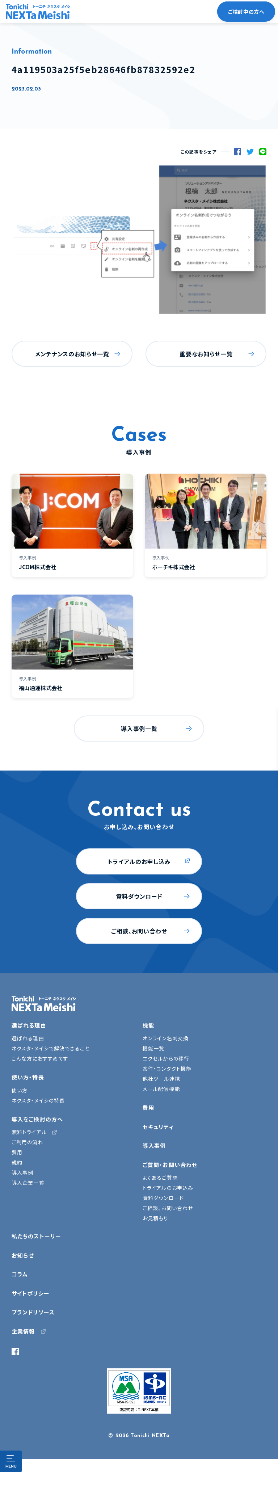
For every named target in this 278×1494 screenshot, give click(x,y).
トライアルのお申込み (168, 1187)
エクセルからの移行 (166, 1058)
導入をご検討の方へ (37, 1119)
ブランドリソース (33, 1312)
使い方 (20, 1090)
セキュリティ (158, 1126)
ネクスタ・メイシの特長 (38, 1100)
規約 (17, 1162)
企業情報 (23, 1331)
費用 (17, 1152)
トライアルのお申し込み (139, 861)
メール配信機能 (161, 1088)
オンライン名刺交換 (166, 1038)
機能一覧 (153, 1048)
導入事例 (22, 1172)
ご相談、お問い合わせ (139, 931)
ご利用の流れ (27, 1142)
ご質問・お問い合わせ (170, 1164)
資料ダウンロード (139, 896)
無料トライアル (29, 1132)
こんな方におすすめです (40, 1058)
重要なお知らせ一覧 (206, 353)
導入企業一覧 (28, 1182)
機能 (148, 1025)
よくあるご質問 (160, 1177)
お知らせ (23, 1255)
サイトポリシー (31, 1293)
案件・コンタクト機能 (167, 1068)
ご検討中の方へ (246, 11)
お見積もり (156, 1218)
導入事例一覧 (139, 728)
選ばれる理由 (29, 1025)
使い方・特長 (28, 1077)
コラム (20, 1274)
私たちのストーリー (36, 1236)
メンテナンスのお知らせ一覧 (72, 353)
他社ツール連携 (161, 1078)
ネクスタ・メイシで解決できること (50, 1048)
